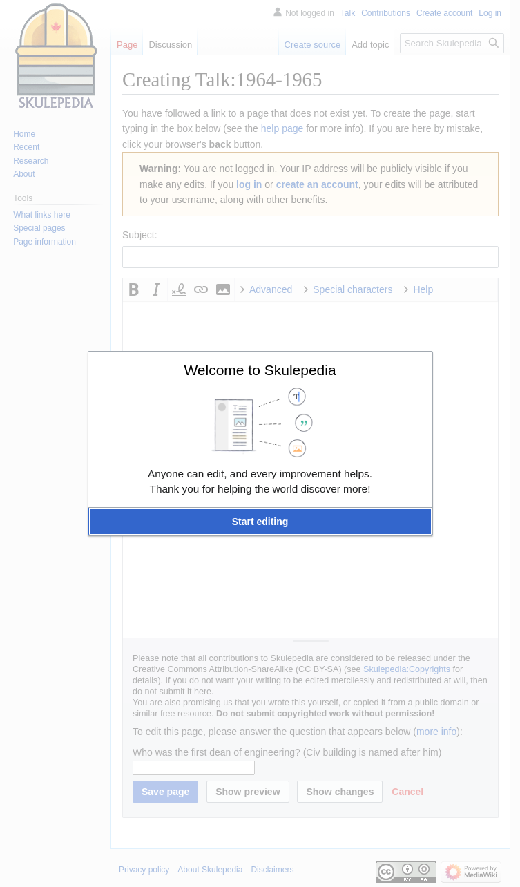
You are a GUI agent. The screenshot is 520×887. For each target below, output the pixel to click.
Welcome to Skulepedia (260, 370)
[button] (260, 521)
